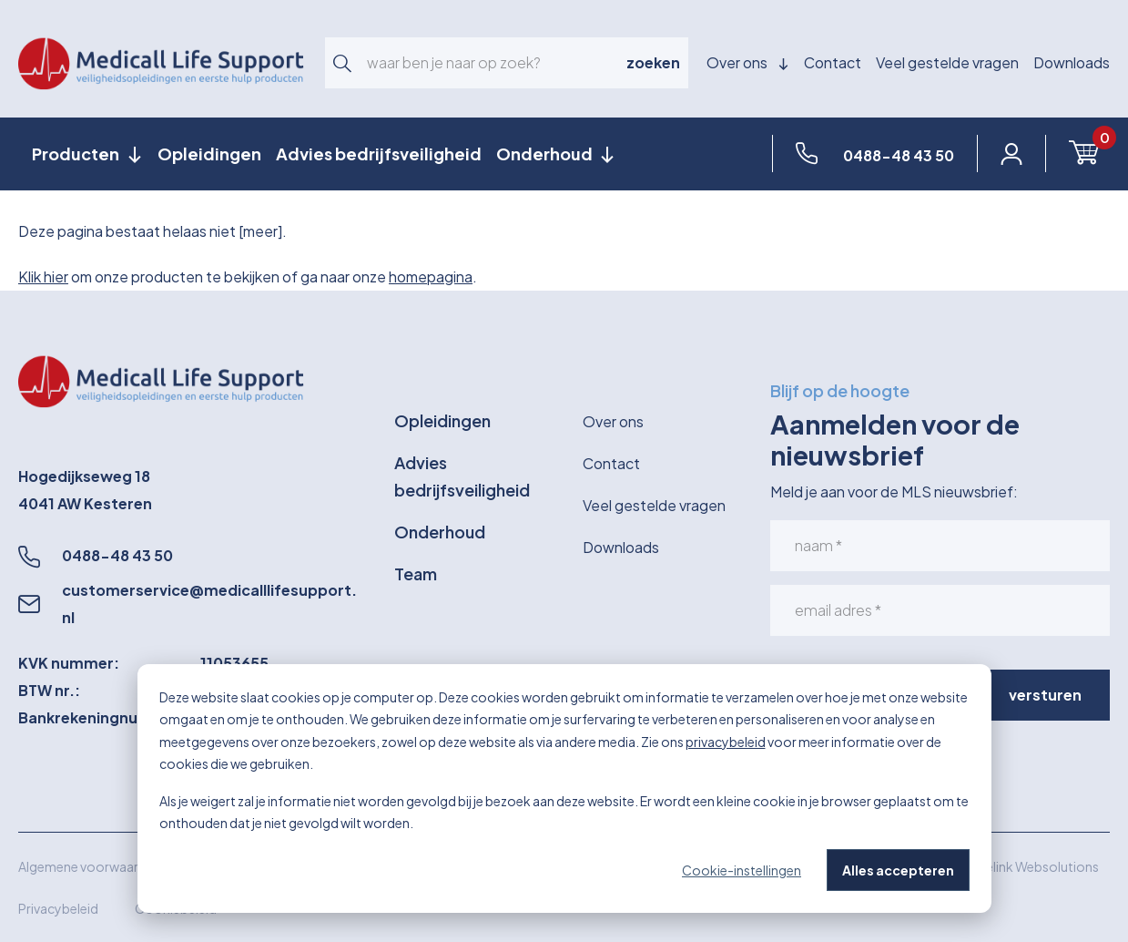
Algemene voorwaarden (89, 866)
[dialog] (564, 788)
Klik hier (43, 276)
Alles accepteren (898, 870)
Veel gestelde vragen (947, 62)
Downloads (1071, 62)
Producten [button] (77, 153)
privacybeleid (726, 741)
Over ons (747, 62)
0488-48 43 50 (117, 555)
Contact (832, 62)
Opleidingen (209, 153)
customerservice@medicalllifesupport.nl (209, 603)
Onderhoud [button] (545, 153)
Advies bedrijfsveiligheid (379, 153)
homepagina (431, 276)
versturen (1045, 694)
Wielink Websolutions (1034, 866)
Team (415, 573)
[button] (342, 62)
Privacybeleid (58, 908)
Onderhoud (439, 531)
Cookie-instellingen (741, 870)
